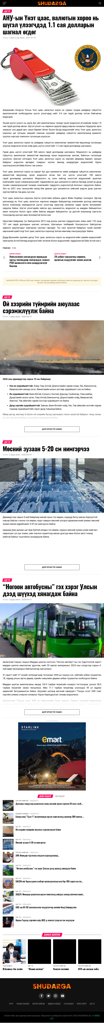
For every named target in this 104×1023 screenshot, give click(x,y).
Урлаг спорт (82, 1004)
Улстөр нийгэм (38, 1004)
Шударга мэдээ (54, 1004)
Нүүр (11, 1004)
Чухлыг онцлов (22, 1004)
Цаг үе (92, 1004)
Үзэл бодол (69, 1004)
